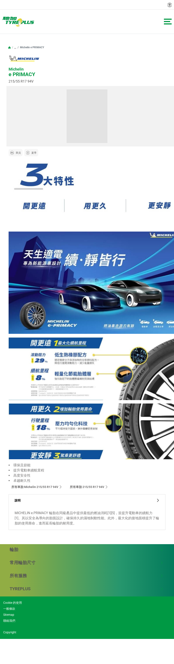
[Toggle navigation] (168, 21)
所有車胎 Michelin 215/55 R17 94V (36, 487)
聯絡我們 (9, 620)
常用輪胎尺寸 (86, 562)
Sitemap (8, 614)
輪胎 (86, 549)
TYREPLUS (86, 589)
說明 (87, 500)
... (15, 47)
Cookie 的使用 (12, 602)
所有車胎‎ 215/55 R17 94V (89, 487)
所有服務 (86, 576)
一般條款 (9, 608)
